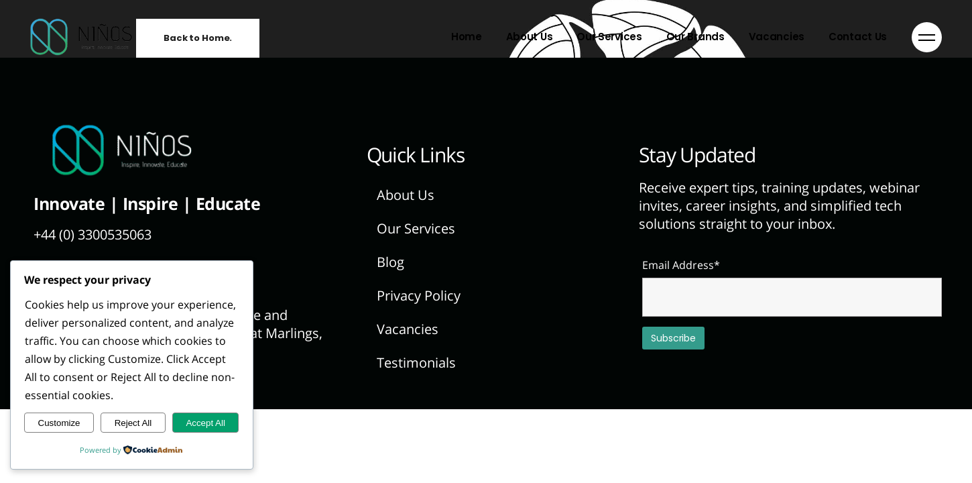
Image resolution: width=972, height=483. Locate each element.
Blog (390, 262)
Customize (59, 423)
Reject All (133, 423)
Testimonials (416, 363)
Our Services (416, 228)
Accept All (205, 423)
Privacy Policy (419, 295)
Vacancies (407, 329)
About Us (405, 195)
